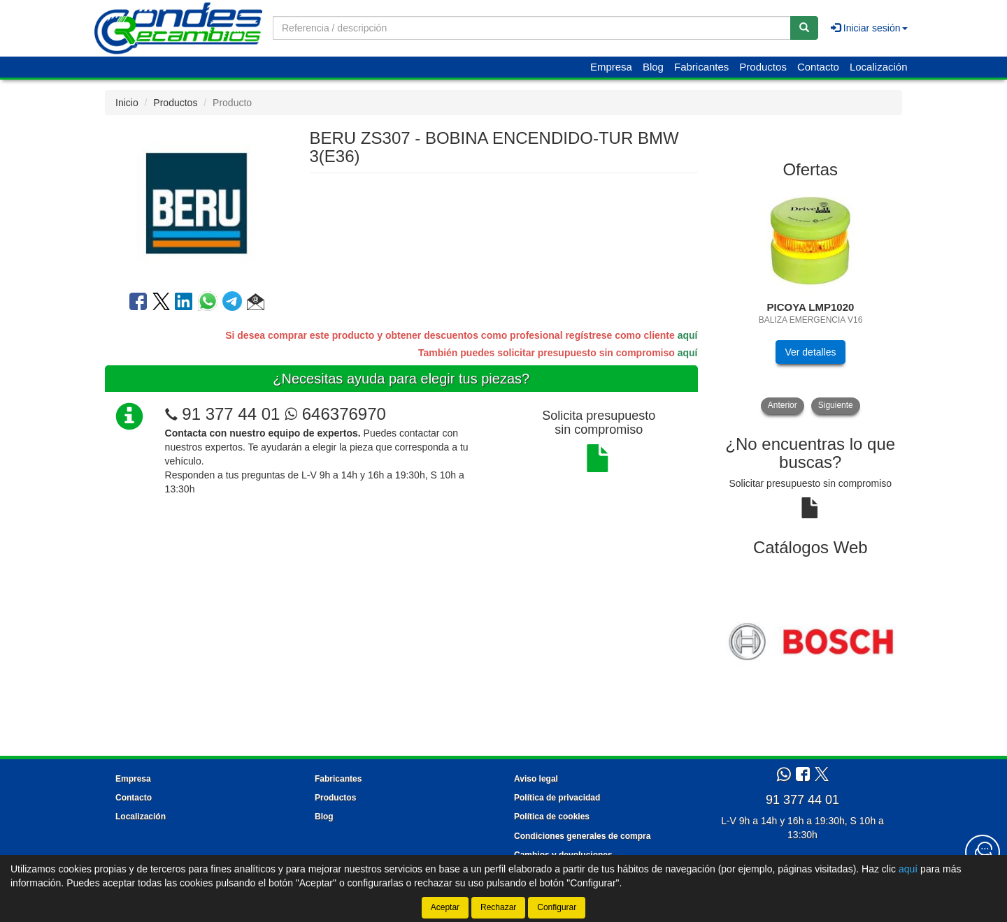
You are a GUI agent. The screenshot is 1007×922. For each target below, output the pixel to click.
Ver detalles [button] (810, 352)
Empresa (611, 67)
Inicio (126, 102)
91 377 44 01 (231, 413)
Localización (879, 67)
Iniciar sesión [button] (869, 28)
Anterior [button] (782, 405)
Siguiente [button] (835, 405)
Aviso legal (536, 779)
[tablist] (811, 301)
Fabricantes (701, 67)
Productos (763, 67)
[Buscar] (804, 28)
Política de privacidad (557, 798)
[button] (255, 304)
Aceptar (445, 907)
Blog (653, 67)
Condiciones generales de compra (582, 836)
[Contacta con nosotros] (982, 852)
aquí (688, 335)
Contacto (818, 67)
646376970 (335, 413)
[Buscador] (532, 28)
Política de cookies (552, 816)
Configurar (556, 907)
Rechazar (498, 907)
